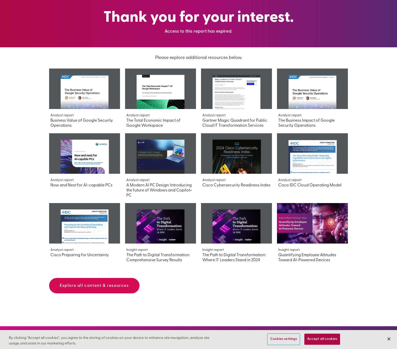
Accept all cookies (322, 339)
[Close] (388, 338)
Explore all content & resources (94, 286)
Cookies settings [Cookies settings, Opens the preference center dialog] (283, 339)
